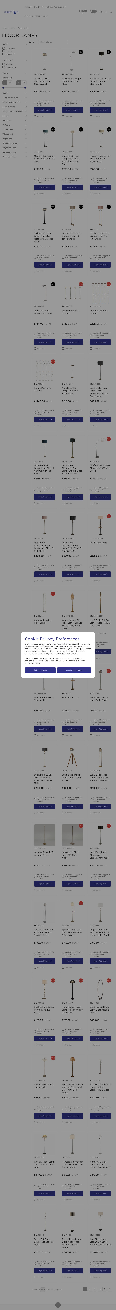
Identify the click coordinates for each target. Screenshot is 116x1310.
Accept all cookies (74, 670)
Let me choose (40, 670)
